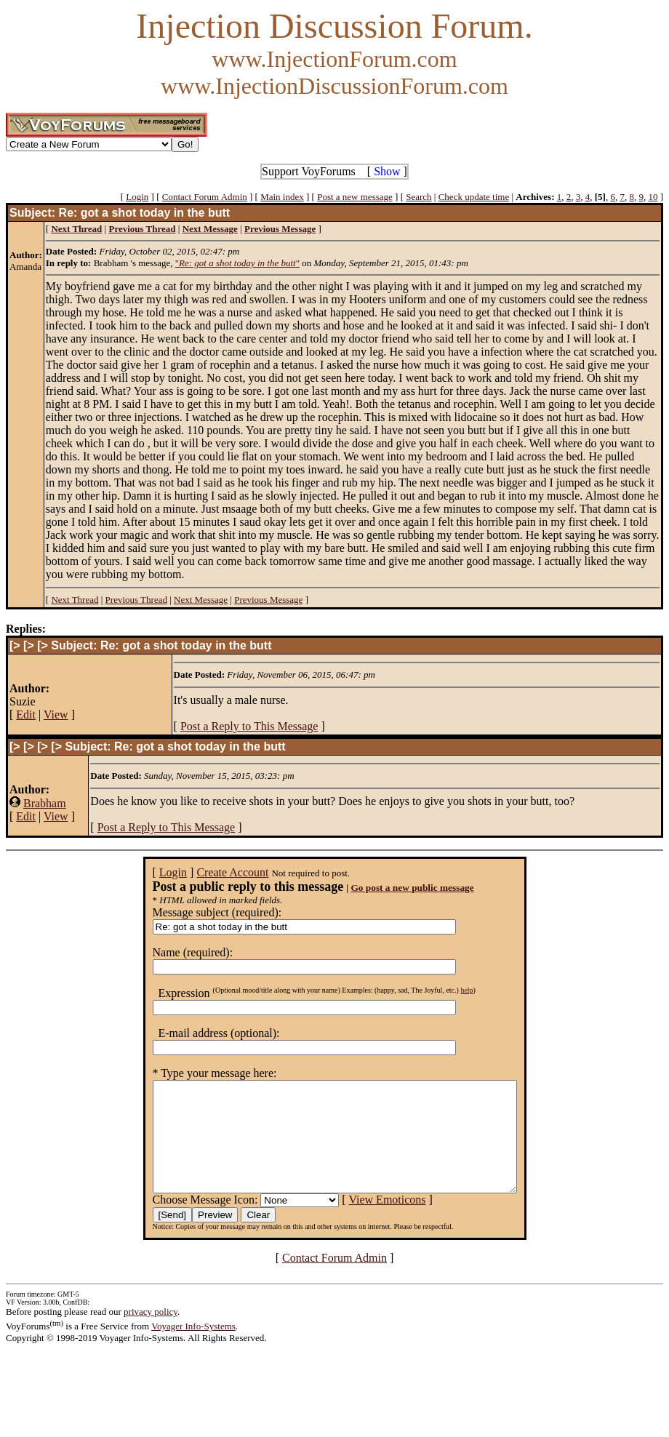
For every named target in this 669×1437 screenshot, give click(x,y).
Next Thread (74, 599)
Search (418, 196)
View (56, 714)
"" (237, 262)
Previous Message (268, 599)
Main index (282, 196)
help (444, 990)
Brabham (44, 803)
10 (652, 196)
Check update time (473, 196)
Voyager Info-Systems (193, 1347)
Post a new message (355, 196)
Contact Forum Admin (204, 196)
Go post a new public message (390, 887)
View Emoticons (365, 1221)
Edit (26, 714)
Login (137, 196)
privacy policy (150, 1333)
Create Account (211, 872)
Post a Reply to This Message (249, 726)
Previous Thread (136, 599)
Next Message (201, 599)
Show (387, 171)
